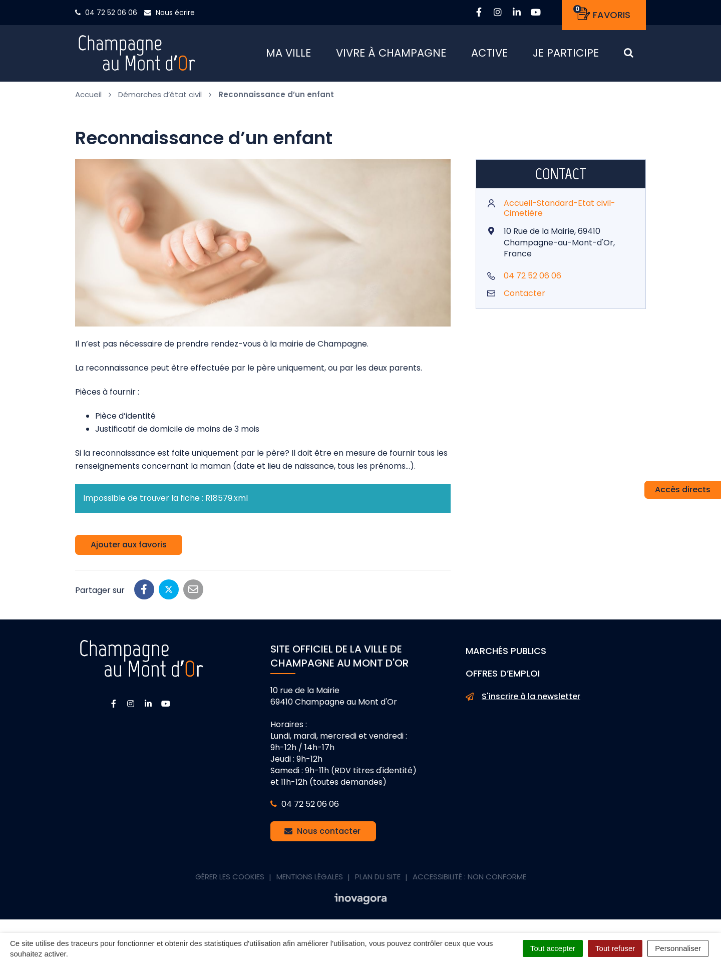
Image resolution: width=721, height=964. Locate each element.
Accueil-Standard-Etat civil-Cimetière (559, 211)
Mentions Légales (309, 880)
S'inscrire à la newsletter (523, 700)
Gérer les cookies (229, 880)
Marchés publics (506, 654)
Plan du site (378, 880)
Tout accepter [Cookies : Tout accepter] (552, 948)
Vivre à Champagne (391, 55)
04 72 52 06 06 (532, 279)
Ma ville (288, 55)
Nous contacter (322, 834)
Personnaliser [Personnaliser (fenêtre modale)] (678, 948)
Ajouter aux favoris (129, 548)
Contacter (524, 296)
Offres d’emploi (503, 677)
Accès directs (682, 489)
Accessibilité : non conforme (469, 880)
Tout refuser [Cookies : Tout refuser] (615, 948)
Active (489, 55)
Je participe (566, 55)
